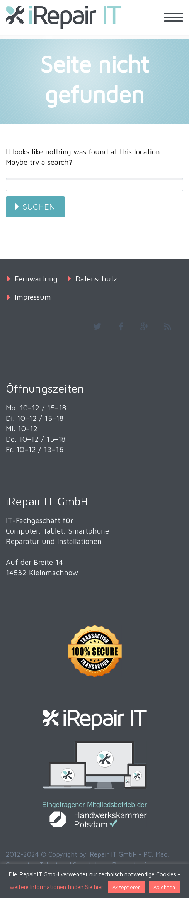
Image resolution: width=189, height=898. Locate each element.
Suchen (39, 207)
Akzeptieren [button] (126, 887)
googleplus (144, 326)
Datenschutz (96, 278)
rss (168, 326)
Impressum (33, 297)
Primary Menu (173, 17)
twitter (97, 326)
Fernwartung (36, 278)
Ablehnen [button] (164, 887)
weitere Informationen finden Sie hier (56, 887)
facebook (120, 326)
